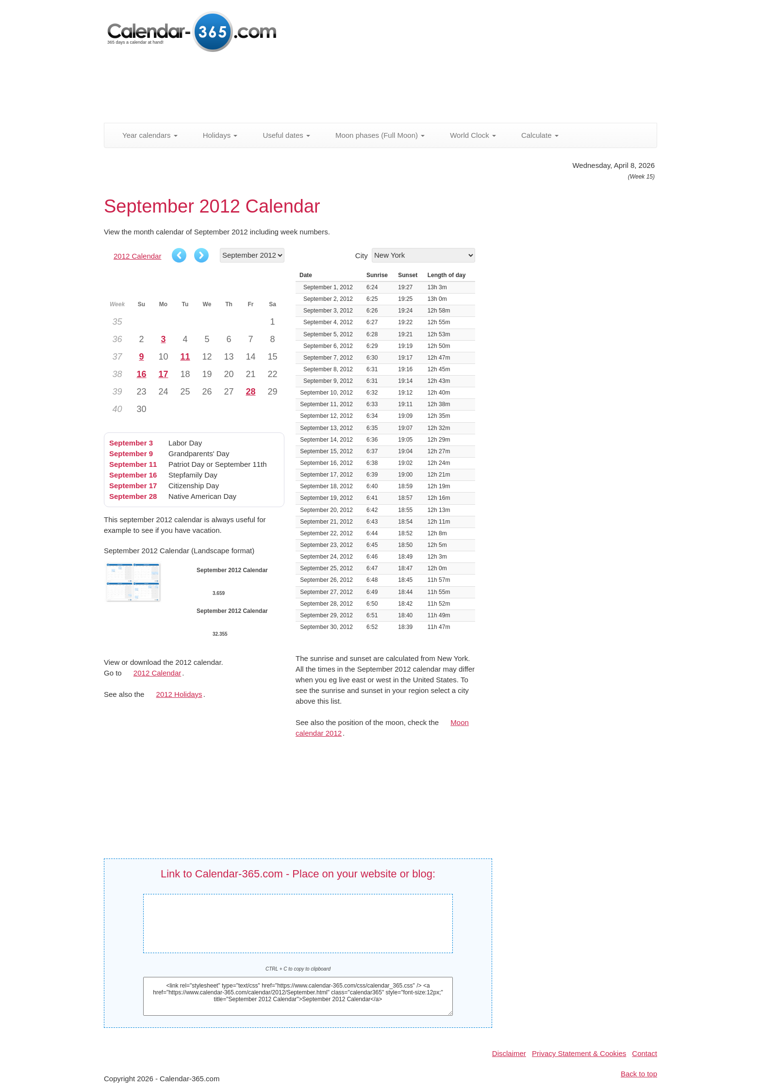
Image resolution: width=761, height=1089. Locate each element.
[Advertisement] (339, 90)
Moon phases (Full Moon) (375, 135)
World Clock (467, 135)
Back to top (639, 1074)
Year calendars (145, 135)
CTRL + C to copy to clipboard (298, 969)
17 (163, 374)
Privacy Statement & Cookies (579, 1053)
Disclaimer (509, 1053)
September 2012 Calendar (300, 916)
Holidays (215, 135)
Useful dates (281, 135)
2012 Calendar (137, 256)
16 (141, 374)
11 (185, 357)
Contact (644, 1053)
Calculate (535, 135)
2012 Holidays (179, 694)
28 (250, 391)
